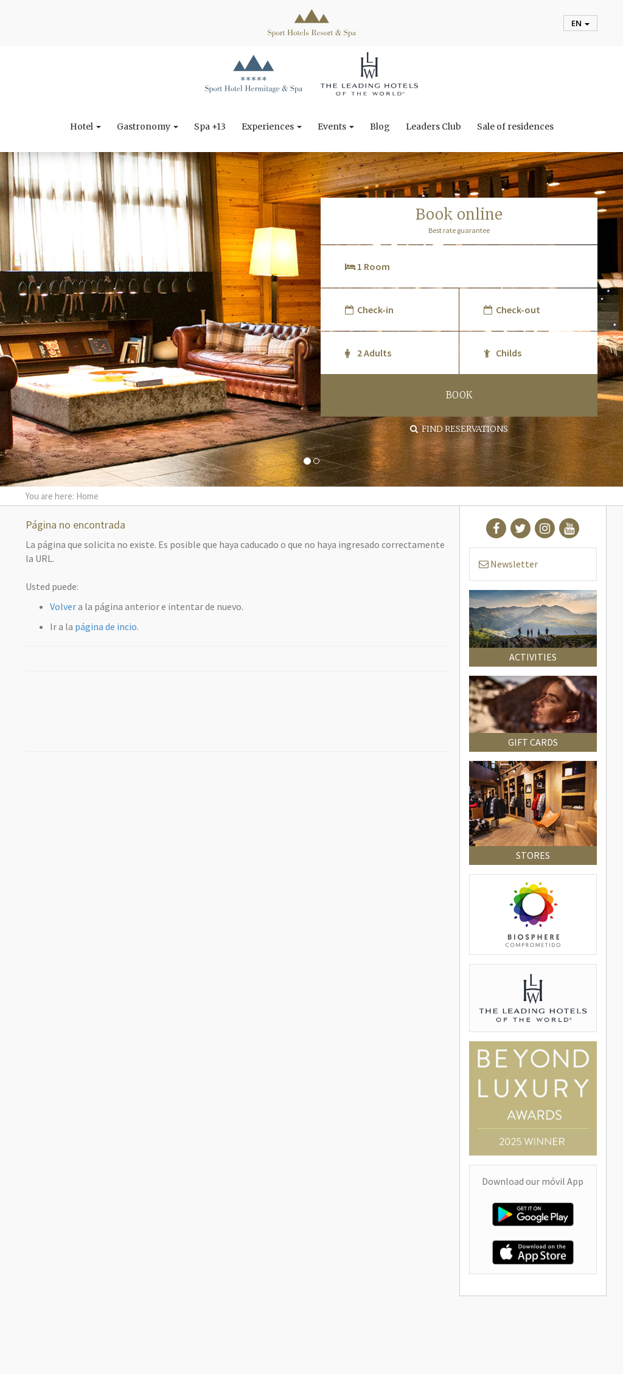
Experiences (272, 126)
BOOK (459, 395)
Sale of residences (515, 126)
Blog (380, 126)
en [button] (580, 23)
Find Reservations (459, 428)
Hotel (85, 126)
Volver (63, 606)
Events (336, 126)
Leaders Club (433, 126)
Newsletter (508, 564)
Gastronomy (147, 126)
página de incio (106, 626)
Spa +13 (210, 126)
